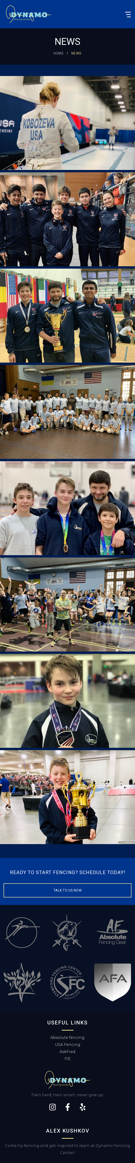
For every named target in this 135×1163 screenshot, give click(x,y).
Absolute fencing (67, 1037)
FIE (68, 1059)
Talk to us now (67, 890)
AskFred (67, 1051)
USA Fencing (67, 1044)
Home (58, 53)
